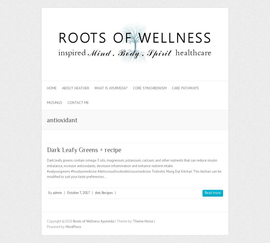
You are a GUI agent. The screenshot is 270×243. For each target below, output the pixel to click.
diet (97, 193)
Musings (54, 102)
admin (57, 193)
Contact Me (78, 102)
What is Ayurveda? (111, 88)
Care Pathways (185, 88)
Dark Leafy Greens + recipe (84, 149)
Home (52, 88)
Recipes (107, 193)
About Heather (75, 88)
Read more (213, 193)
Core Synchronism (150, 88)
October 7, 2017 (78, 193)
